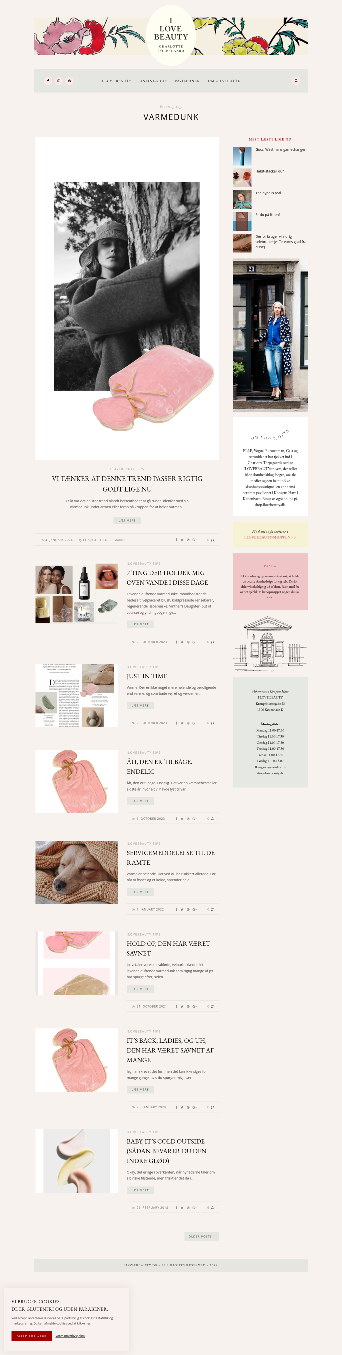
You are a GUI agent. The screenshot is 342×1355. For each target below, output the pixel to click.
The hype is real (268, 192)
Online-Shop (153, 81)
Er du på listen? (268, 214)
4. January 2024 (59, 540)
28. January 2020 (151, 1107)
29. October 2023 (152, 642)
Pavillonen (187, 81)
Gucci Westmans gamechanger (281, 149)
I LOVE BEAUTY (117, 81)
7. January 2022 (150, 909)
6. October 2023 (151, 818)
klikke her (83, 1323)
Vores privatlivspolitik (70, 1336)
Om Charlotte (224, 81)
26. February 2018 (152, 1208)
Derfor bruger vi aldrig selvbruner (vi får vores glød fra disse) (281, 241)
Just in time (147, 676)
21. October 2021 (152, 1006)
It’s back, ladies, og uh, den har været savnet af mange (170, 1050)
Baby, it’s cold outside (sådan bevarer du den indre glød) (166, 1151)
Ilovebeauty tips (127, 469)
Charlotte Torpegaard (104, 540)
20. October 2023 (152, 723)
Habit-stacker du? (270, 171)
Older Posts (202, 1236)
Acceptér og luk (31, 1336)
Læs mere (127, 520)
